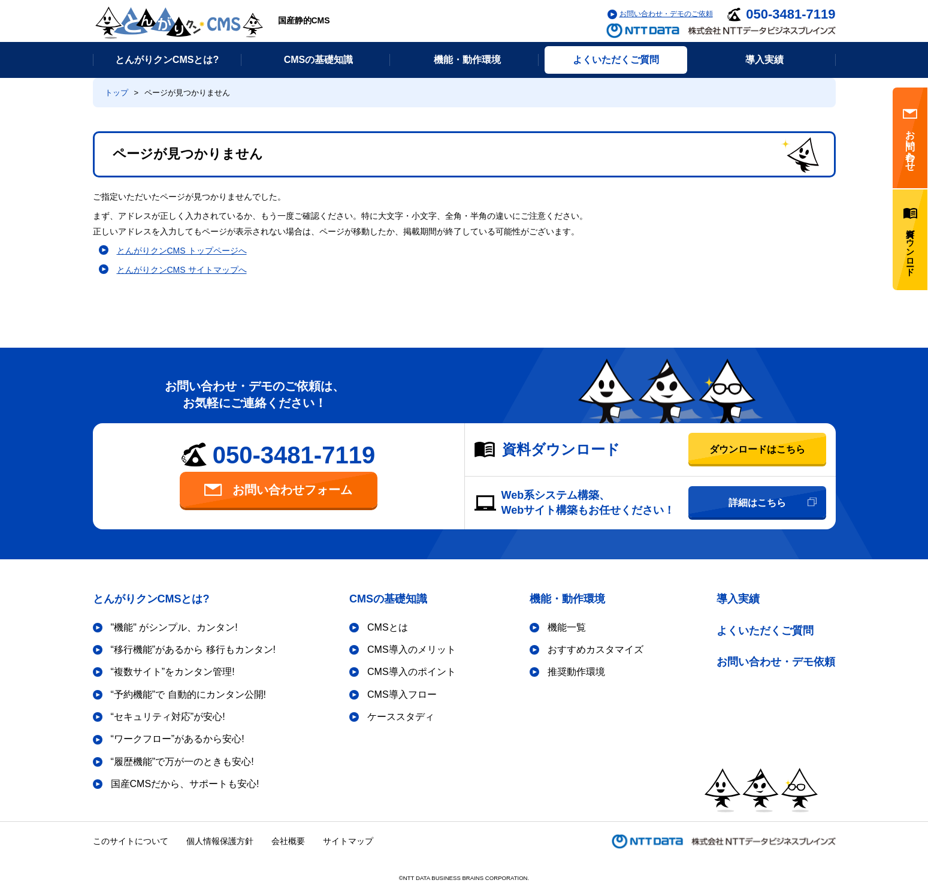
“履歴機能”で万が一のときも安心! (182, 762)
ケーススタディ (400, 717)
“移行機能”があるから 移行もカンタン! (193, 649)
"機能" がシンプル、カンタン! (174, 627)
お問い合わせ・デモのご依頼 (666, 14)
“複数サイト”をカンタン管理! (173, 672)
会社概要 (288, 841)
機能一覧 (567, 627)
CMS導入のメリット (411, 649)
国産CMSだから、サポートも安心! (185, 784)
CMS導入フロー (402, 694)
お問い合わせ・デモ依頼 (776, 662)
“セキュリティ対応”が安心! (168, 717)
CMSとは (387, 627)
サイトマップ (348, 841)
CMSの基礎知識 (388, 599)
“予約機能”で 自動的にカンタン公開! (189, 694)
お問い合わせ (910, 138)
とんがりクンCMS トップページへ (182, 250)
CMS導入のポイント (411, 672)
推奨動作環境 (576, 672)
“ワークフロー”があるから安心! (177, 739)
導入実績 (738, 599)
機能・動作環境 (567, 599)
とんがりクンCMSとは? (151, 599)
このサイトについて (130, 841)
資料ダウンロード (910, 240)
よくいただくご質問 (765, 631)
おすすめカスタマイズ (595, 649)
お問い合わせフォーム (278, 489)
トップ (116, 92)
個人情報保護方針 (219, 841)
